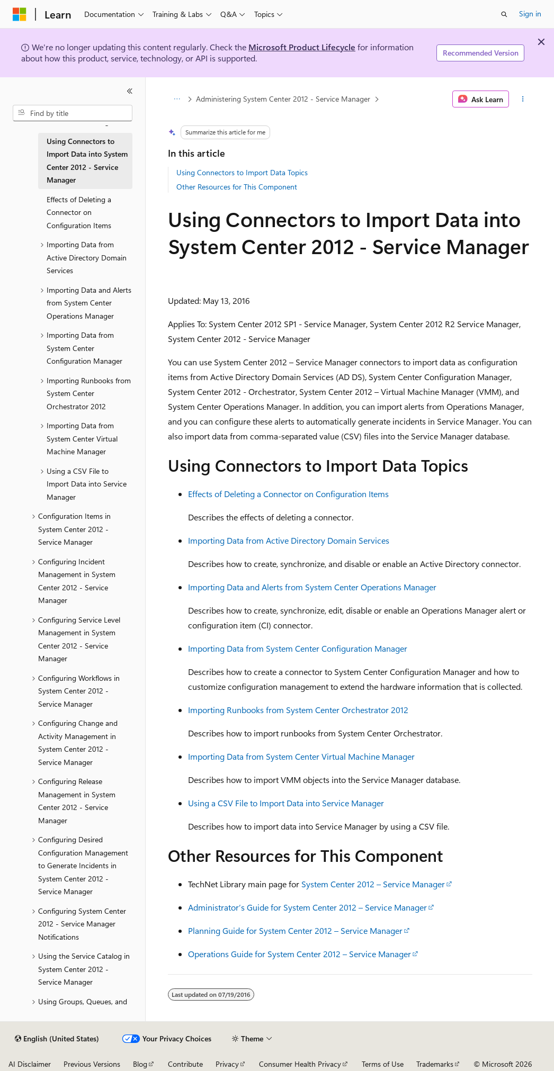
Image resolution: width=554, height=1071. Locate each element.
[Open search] (504, 14)
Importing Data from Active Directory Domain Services (288, 540)
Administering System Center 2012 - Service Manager (283, 99)
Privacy (227, 1064)
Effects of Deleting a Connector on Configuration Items (288, 493)
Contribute (185, 1064)
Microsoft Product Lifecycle (301, 46)
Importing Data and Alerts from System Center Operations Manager (312, 586)
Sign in (530, 13)
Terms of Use (383, 1064)
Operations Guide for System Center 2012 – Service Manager (299, 953)
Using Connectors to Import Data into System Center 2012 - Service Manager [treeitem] (87, 160)
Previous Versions (92, 1064)
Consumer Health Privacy (300, 1064)
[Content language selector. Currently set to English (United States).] (56, 1038)
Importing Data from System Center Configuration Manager (297, 648)
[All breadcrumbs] (177, 99)
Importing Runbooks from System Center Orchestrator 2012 (298, 709)
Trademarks (434, 1064)
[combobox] (72, 113)
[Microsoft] (19, 14)
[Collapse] (130, 91)
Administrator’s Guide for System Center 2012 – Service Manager (307, 907)
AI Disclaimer (29, 1064)
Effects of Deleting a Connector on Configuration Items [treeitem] (79, 212)
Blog (140, 1064)
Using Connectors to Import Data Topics (242, 172)
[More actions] (522, 99)
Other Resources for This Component (236, 187)
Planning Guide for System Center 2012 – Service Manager (295, 930)
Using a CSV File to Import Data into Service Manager (286, 802)
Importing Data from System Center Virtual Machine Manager (301, 756)
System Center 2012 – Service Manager (373, 883)
